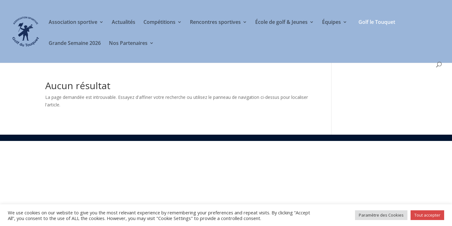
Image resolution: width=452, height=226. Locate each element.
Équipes (331, 22)
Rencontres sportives (215, 22)
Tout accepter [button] (427, 215)
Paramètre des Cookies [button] (381, 215)
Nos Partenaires (128, 43)
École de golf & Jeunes (281, 22)
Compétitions (159, 22)
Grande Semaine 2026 (75, 43)
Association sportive (73, 22)
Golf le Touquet (376, 22)
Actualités (123, 22)
